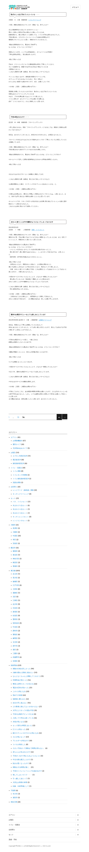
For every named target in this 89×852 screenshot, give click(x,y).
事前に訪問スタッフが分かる (23, 684)
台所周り (14, 487)
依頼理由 (14, 665)
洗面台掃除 (17, 482)
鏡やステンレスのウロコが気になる (26, 733)
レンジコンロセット (20, 521)
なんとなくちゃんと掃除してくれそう (26, 676)
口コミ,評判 (23, 846)
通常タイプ (17, 444)
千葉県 (13, 790)
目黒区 (15, 661)
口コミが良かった (19, 729)
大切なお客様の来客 (20, 782)
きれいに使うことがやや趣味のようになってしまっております (32, 222)
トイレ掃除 (17, 471)
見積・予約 (13, 840)
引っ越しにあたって (20, 778)
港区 (14, 650)
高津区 (15, 528)
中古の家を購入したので (21, 759)
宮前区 (15, 543)
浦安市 (15, 797)
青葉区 (15, 566)
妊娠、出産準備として (21, 786)
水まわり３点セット (20, 513)
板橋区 (15, 581)
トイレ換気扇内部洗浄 (21, 479)
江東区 (15, 600)
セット (13, 498)
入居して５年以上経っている (23, 718)
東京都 (13, 571)
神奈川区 (16, 559)
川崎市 (13, 525)
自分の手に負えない (20, 703)
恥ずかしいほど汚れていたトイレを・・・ (25, 14)
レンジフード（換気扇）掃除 (23, 490)
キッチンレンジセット (21, 517)
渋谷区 (15, 608)
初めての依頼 (17, 695)
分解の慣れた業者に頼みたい (23, 672)
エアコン (14, 437)
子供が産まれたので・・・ (20, 117)
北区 (14, 597)
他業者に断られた (19, 699)
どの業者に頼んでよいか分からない (26, 706)
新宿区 (15, 612)
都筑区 (15, 551)
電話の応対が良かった (21, 688)
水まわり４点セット (20, 509)
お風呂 (13, 452)
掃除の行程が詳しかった (21, 669)
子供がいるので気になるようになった (26, 756)
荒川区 (15, 578)
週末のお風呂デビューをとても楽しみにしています (28, 314)
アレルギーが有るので (21, 741)
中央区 (15, 627)
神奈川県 (14, 802)
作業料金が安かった (20, 680)
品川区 (15, 604)
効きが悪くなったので (21, 763)
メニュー (75, 7)
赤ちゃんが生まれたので (21, 752)
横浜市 (13, 548)
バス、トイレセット (20, 502)
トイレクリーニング (34, 20)
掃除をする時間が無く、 (21, 767)
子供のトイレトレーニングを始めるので (27, 771)
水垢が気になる (18, 722)
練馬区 (15, 638)
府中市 (15, 646)
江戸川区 (16, 585)
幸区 (14, 540)
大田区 (15, 589)
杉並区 (15, 616)
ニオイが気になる (19, 691)
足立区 (15, 574)
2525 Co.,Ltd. (47, 846)
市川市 (15, 794)
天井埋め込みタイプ (20, 448)
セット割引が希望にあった (22, 725)
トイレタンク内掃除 (20, 475)
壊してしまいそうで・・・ (22, 775)
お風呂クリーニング (45, 320)
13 (18, 417)
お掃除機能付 (17, 441)
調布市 (15, 631)
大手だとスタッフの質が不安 (23, 710)
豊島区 (15, 634)
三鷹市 (15, 653)
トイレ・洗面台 (16, 468)
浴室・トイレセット (38, 230)
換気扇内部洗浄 (18, 463)
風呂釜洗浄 (17, 460)
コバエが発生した (19, 744)
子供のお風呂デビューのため (23, 714)
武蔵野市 (16, 657)
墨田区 (15, 619)
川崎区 (15, 532)
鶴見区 (15, 562)
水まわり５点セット (20, 505)
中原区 (15, 536)
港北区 (15, 555)
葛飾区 (15, 593)
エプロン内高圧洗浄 (20, 456)
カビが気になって (19, 737)
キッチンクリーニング (21, 494)
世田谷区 (16, 623)
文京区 (15, 642)
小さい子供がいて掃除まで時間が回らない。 (29, 748)
